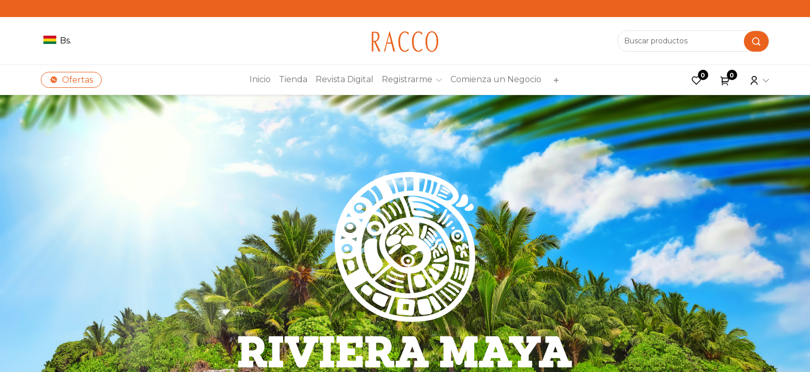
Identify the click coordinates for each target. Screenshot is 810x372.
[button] (555, 79)
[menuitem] (260, 79)
